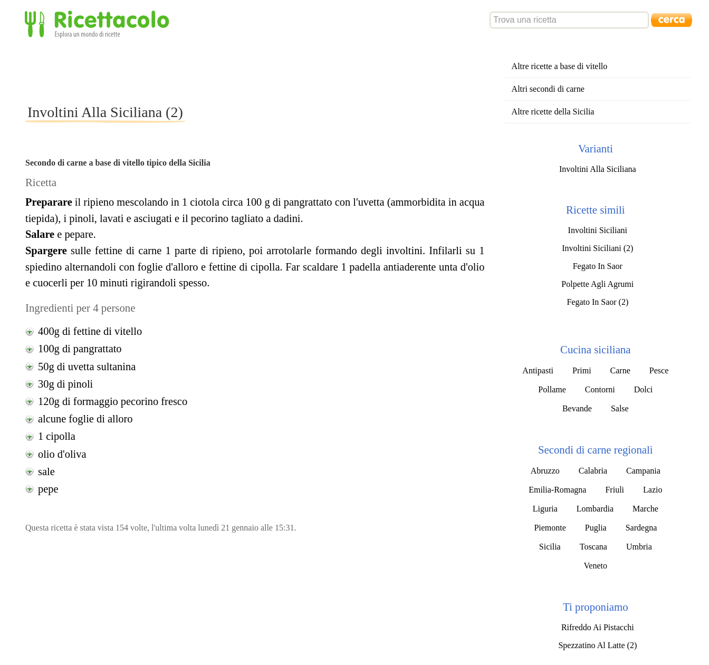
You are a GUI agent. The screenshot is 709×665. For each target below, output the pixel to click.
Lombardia (595, 508)
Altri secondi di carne (548, 88)
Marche (645, 508)
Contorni (600, 389)
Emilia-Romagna (557, 489)
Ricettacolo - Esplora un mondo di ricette (99, 23)
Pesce (658, 370)
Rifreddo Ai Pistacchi (597, 627)
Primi (581, 370)
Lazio (652, 489)
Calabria (593, 470)
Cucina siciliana (595, 349)
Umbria (639, 546)
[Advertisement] (217, 70)
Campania (643, 470)
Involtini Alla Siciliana (597, 169)
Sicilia (550, 546)
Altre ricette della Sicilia (553, 111)
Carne (620, 370)
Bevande (577, 408)
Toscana (593, 546)
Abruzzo (545, 470)
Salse (620, 408)
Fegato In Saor (597, 266)
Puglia (596, 527)
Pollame (552, 389)
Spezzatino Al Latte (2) (597, 645)
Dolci (643, 389)
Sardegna (641, 527)
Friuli (614, 489)
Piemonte (550, 527)
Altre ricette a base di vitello (560, 66)
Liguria (545, 508)
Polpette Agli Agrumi (597, 284)
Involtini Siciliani (597, 230)
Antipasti (537, 370)
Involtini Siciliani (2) (597, 248)
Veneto (595, 565)
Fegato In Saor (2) (597, 301)
